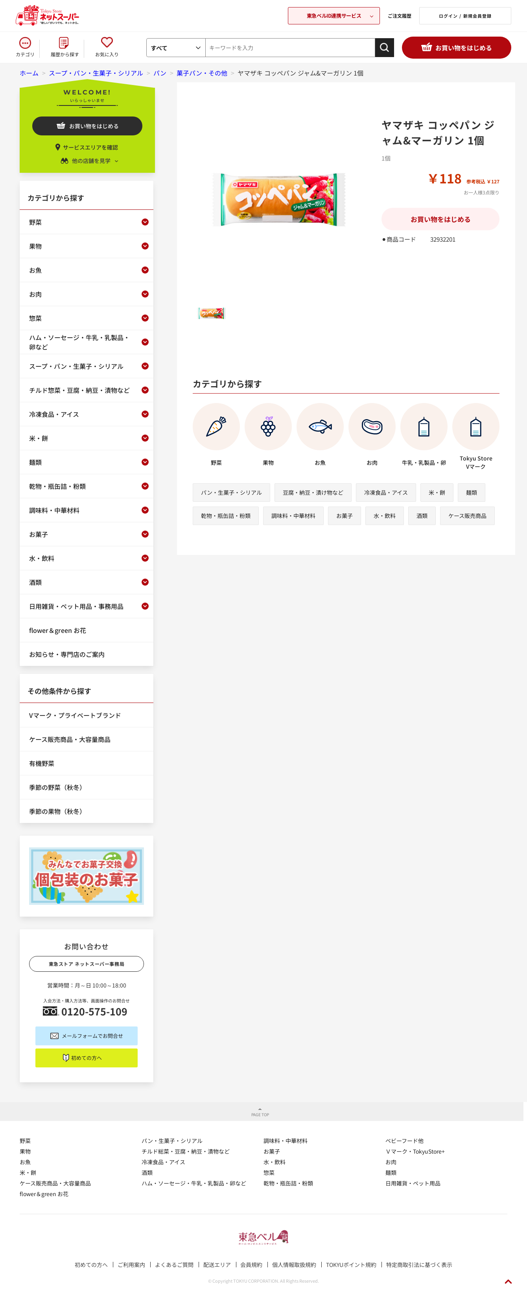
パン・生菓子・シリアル (231, 492)
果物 (25, 1151)
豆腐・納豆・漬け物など (313, 492)
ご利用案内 (131, 1265)
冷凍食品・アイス (386, 492)
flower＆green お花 (44, 1194)
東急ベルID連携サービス (334, 15)
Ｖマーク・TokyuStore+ (415, 1151)
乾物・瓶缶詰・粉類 (226, 516)
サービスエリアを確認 (90, 147)
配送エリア (217, 1265)
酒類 (421, 516)
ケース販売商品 (467, 516)
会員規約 (251, 1265)
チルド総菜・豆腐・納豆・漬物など (186, 1151)
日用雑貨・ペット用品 (412, 1183)
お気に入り (107, 54)
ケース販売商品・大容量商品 (55, 1183)
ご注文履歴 (399, 15)
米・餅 (437, 492)
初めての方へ (86, 1057)
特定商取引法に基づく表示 (419, 1265)
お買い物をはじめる (463, 47)
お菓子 (344, 516)
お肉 (390, 1162)
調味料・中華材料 (293, 516)
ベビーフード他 (404, 1141)
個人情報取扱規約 (294, 1265)
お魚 (25, 1162)
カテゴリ (25, 54)
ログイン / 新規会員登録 (465, 16)
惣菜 (269, 1172)
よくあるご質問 (174, 1265)
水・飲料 (385, 516)
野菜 (25, 1141)
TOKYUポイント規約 (351, 1265)
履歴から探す (65, 54)
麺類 (471, 492)
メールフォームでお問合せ (92, 1035)
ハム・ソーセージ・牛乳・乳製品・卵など (194, 1183)
